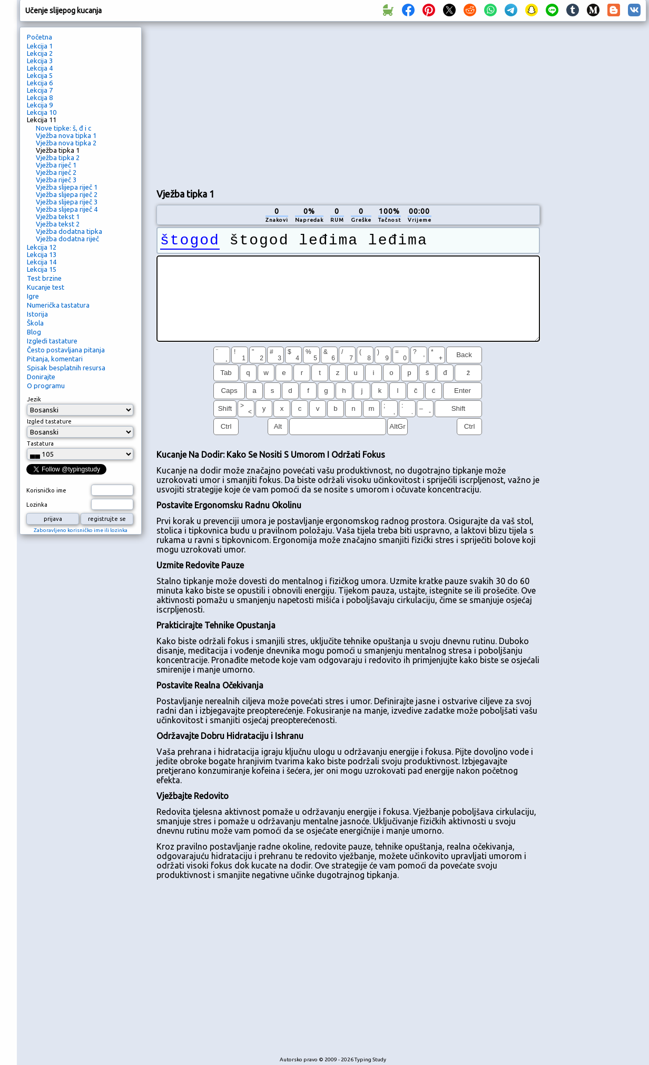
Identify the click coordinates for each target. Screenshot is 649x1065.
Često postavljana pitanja (66, 349)
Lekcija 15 (41, 269)
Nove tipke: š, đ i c (63, 128)
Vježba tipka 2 (58, 157)
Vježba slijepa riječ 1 (66, 187)
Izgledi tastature (52, 340)
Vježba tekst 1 (58, 216)
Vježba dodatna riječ (67, 238)
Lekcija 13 (41, 254)
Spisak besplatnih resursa (66, 367)
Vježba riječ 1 (56, 165)
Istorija (37, 314)
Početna (39, 37)
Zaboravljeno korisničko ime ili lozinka (80, 530)
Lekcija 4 (40, 68)
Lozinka (36, 504)
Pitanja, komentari (55, 358)
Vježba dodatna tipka (69, 231)
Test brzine (44, 278)
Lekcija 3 (40, 60)
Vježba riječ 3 (56, 179)
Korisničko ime (46, 490)
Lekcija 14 (41, 261)
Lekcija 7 (40, 90)
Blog (34, 332)
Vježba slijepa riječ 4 (66, 209)
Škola (35, 323)
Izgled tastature (49, 421)
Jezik (34, 399)
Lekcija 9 (40, 105)
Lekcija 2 (40, 53)
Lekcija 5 (40, 75)
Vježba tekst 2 (58, 224)
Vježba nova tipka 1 (66, 135)
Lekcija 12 (41, 247)
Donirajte (41, 376)
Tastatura (40, 443)
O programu (46, 385)
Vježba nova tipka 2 (66, 142)
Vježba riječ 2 (56, 172)
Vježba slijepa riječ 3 (66, 201)
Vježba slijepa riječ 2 (66, 194)
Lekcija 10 (41, 112)
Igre (33, 296)
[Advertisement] (264, 103)
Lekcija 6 (40, 82)
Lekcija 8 (40, 97)
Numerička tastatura (58, 305)
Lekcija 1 (40, 46)
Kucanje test (45, 287)
